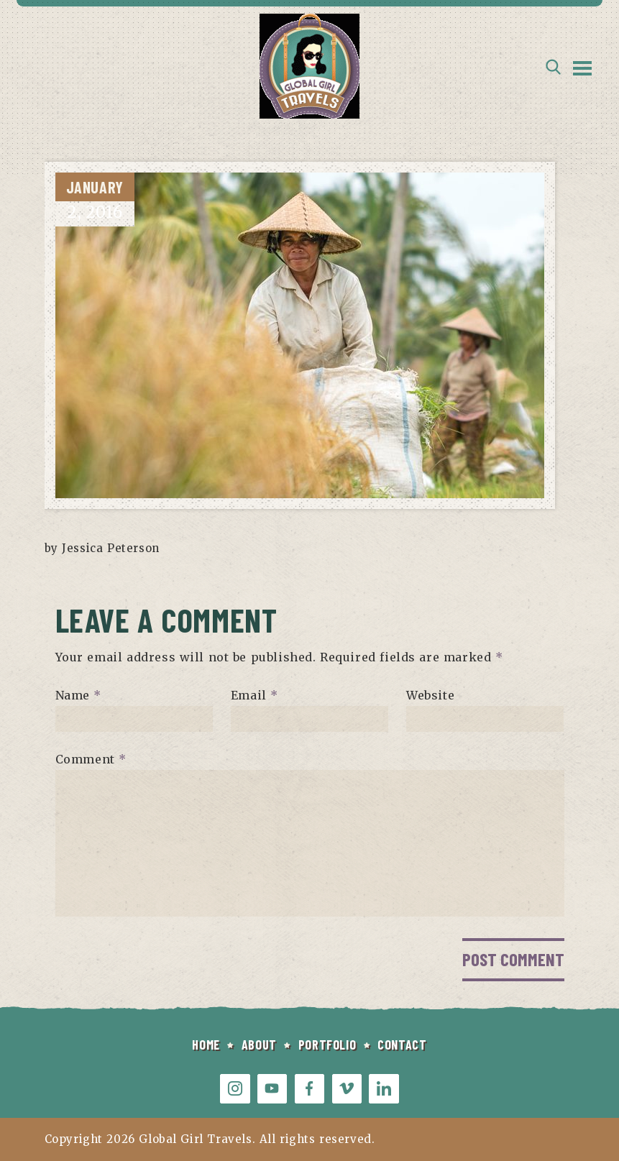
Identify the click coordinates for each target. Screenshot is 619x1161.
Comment (91, 759)
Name (78, 695)
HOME (205, 1044)
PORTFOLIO (327, 1044)
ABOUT (259, 1044)
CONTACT (401, 1044)
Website (430, 695)
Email (254, 695)
